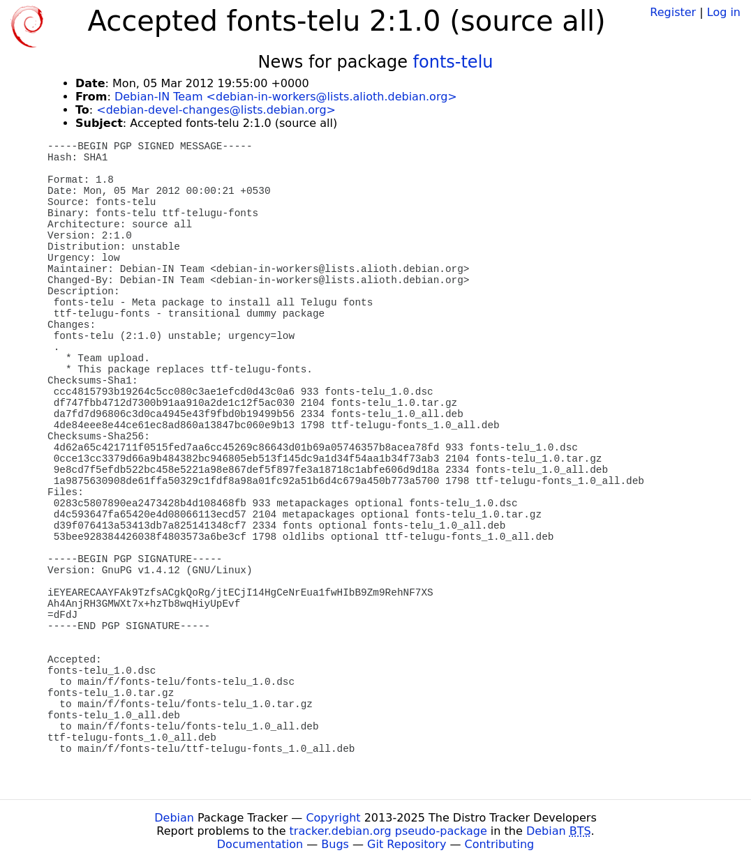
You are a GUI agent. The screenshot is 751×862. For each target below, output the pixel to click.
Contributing (500, 844)
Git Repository (406, 844)
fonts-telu (453, 62)
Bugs (335, 844)
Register (673, 12)
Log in (724, 12)
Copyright (333, 817)
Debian (174, 817)
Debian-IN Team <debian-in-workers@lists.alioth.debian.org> (285, 96)
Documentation (260, 844)
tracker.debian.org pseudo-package (388, 831)
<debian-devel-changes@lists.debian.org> (216, 109)
